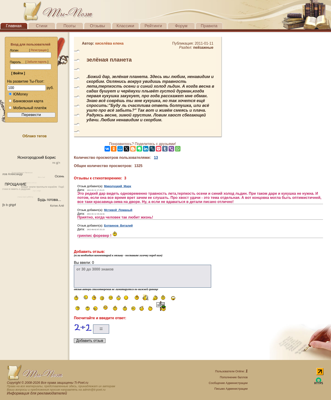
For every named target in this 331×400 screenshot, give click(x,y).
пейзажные (203, 47)
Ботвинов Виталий (118, 225)
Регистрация (39, 50)
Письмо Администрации (231, 388)
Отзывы (97, 26)
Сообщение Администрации (228, 383)
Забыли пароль (37, 61)
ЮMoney (18, 94)
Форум (181, 26)
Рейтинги (153, 26)
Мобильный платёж (27, 108)
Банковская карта (25, 101)
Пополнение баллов (234, 377)
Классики (125, 26)
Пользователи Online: (231, 371)
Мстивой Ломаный (118, 210)
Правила (209, 26)
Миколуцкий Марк (117, 186)
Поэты (70, 26)
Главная (14, 26)
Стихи (41, 26)
